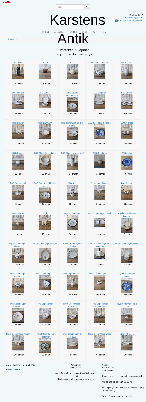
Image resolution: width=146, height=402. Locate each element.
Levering (73, 32)
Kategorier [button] (59, 32)
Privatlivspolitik (13, 369)
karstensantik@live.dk (133, 18)
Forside (46, 32)
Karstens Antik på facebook (129, 20)
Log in (94, 32)
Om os (84, 32)
